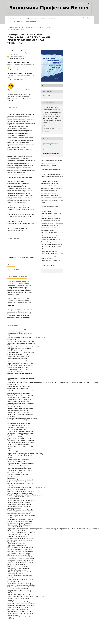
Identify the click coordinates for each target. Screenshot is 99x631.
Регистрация (81, 4)
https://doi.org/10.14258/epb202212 (18, 90)
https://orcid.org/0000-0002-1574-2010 (18, 67)
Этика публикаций (16, 22)
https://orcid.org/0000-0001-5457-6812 (18, 56)
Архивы (42, 18)
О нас (19, 18)
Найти (87, 18)
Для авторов (31, 22)
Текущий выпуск (30, 18)
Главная (10, 18)
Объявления (53, 18)
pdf (44, 85)
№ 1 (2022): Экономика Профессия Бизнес (37, 27)
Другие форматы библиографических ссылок (50, 128)
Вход (90, 4)
